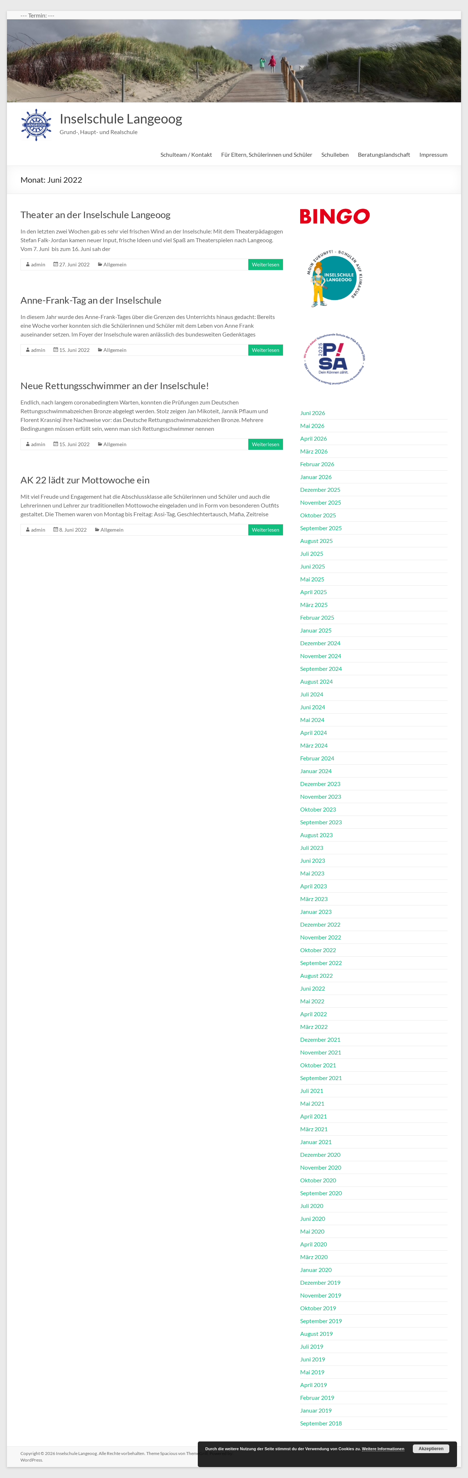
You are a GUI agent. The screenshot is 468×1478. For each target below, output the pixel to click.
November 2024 (320, 655)
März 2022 (314, 1026)
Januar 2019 (316, 1410)
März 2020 (314, 1256)
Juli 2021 (311, 1090)
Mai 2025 (312, 578)
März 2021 (314, 1128)
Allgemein (115, 264)
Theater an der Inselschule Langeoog (95, 214)
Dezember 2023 (320, 783)
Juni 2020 (312, 1218)
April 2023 (313, 885)
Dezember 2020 (320, 1154)
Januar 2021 (316, 1141)
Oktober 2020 (318, 1180)
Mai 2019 (312, 1371)
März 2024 (314, 745)
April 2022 (313, 1013)
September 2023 (321, 821)
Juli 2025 (311, 553)
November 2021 (320, 1052)
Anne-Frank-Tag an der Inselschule (91, 300)
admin (38, 264)
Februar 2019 (317, 1397)
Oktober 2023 (318, 809)
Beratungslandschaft (384, 154)
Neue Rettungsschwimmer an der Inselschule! (114, 385)
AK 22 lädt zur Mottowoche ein (85, 480)
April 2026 (313, 438)
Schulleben (335, 154)
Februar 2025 (317, 617)
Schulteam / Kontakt (186, 154)
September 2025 (321, 527)
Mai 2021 (312, 1103)
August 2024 (316, 681)
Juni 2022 (312, 988)
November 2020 (320, 1167)
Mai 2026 (312, 425)
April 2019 (313, 1384)
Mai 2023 (312, 873)
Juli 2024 (311, 694)
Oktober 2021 (318, 1064)
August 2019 (316, 1333)
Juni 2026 (312, 412)
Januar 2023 (316, 911)
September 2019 (321, 1320)
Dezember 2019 (320, 1282)
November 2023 (320, 796)
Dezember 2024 (320, 642)
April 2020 (313, 1243)
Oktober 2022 (318, 949)
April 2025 (313, 591)
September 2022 (321, 962)
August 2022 (316, 975)
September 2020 (321, 1192)
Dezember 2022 (320, 924)
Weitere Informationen (383, 1449)
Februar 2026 (317, 463)
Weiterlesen (265, 264)
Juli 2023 (311, 847)
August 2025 (316, 540)
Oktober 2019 (318, 1307)
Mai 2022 (312, 1001)
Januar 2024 (316, 770)
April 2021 (313, 1116)
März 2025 (314, 604)
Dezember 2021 (320, 1039)
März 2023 (314, 898)
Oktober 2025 (318, 515)
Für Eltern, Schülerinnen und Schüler (266, 154)
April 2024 (313, 732)
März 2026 (314, 451)
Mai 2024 (312, 719)
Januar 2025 (316, 630)
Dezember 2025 (320, 489)
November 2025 (320, 502)
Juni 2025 (312, 566)
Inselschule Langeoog (121, 118)
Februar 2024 (317, 758)
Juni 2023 (312, 860)
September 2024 (321, 668)
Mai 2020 (312, 1231)
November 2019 (320, 1295)
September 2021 (321, 1077)
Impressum (433, 154)
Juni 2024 (312, 706)
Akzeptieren (431, 1448)
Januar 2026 (316, 476)
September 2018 (321, 1423)
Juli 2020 (311, 1205)
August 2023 (316, 834)
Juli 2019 (311, 1346)
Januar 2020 (316, 1269)
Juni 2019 (312, 1359)
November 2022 (320, 937)
